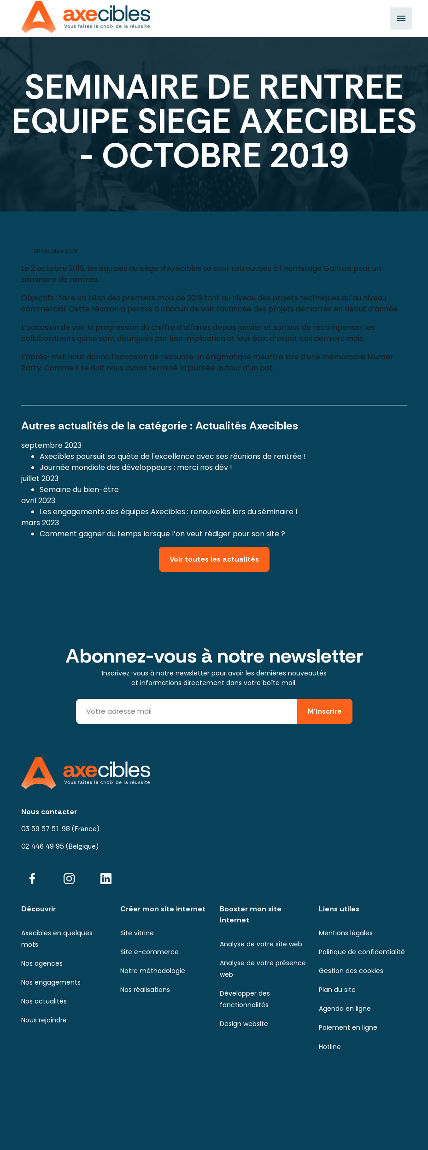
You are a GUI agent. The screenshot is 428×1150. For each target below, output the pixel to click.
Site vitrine (137, 933)
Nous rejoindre (44, 1020)
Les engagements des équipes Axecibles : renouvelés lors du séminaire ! (169, 511)
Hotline (330, 1046)
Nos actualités (44, 1001)
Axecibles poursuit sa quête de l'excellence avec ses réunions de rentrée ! (173, 456)
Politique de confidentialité (362, 951)
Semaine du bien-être (79, 489)
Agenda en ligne (345, 1008)
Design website (244, 1023)
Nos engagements (51, 982)
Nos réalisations (145, 989)
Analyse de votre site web (261, 944)
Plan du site (337, 989)
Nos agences (42, 963)
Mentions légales (346, 933)
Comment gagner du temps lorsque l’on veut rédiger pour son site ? (162, 533)
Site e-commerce (149, 951)
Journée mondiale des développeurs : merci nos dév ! (136, 467)
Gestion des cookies (351, 970)
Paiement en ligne (348, 1027)
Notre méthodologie (152, 970)
